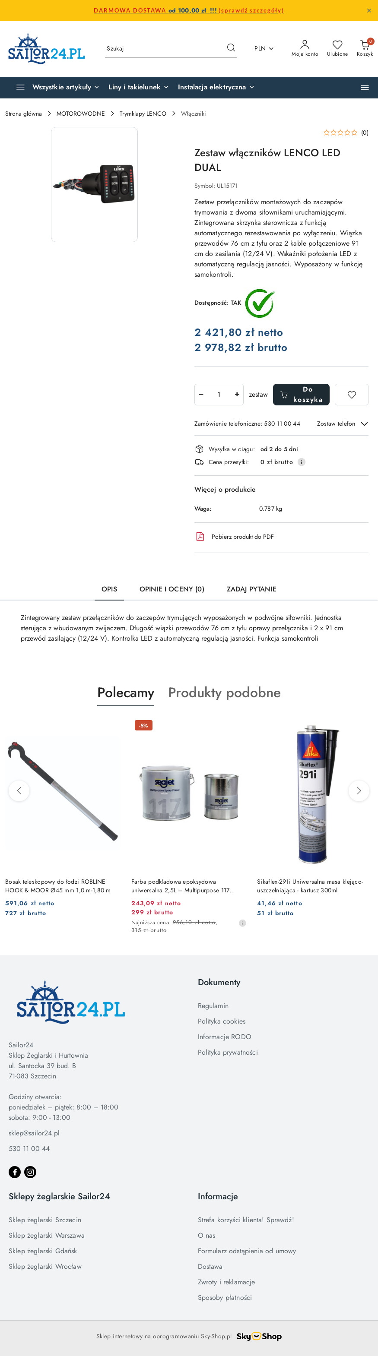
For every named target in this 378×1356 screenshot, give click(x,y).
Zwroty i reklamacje (226, 1282)
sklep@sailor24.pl (34, 1133)
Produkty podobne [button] (224, 692)
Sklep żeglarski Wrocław (45, 1266)
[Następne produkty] (359, 791)
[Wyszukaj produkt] (171, 48)
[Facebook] (15, 1172)
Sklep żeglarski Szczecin (45, 1220)
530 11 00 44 (29, 1149)
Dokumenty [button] (219, 982)
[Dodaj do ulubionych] (351, 394)
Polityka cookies (222, 1021)
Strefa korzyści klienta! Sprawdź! (246, 1220)
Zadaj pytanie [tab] (251, 589)
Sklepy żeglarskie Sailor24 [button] (59, 1196)
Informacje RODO (224, 1037)
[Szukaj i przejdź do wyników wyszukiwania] (231, 48)
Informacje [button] (218, 1196)
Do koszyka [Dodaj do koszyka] (301, 394)
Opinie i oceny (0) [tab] (172, 589)
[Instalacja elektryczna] (216, 87)
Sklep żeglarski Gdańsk (43, 1251)
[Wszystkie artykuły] (54, 87)
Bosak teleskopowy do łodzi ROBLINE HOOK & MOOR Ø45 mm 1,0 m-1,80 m (58, 886)
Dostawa (210, 1266)
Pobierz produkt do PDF (234, 536)
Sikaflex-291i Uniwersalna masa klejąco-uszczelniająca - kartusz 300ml (310, 886)
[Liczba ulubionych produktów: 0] (337, 49)
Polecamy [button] (125, 692)
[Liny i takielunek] (138, 87)
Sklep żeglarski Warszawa (47, 1235)
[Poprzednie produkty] (19, 791)
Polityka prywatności (228, 1052)
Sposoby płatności (225, 1297)
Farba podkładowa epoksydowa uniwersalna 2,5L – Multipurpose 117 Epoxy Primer (180, 886)
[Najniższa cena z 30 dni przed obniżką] (242, 923)
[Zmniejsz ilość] (201, 394)
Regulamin (213, 1006)
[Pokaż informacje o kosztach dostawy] (301, 462)
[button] (365, 87)
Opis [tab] (109, 589)
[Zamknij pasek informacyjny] (369, 10)
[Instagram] (30, 1172)
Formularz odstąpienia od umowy (247, 1251)
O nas (207, 1235)
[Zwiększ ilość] (236, 394)
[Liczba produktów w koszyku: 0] (365, 49)
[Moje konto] (305, 49)
